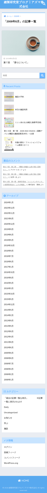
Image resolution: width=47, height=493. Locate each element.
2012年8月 (9, 331)
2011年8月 (9, 342)
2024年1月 (9, 202)
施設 (6, 429)
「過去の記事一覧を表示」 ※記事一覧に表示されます (23, 400)
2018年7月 (9, 256)
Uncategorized (11, 412)
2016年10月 (9, 272)
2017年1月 (9, 267)
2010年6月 (9, 347)
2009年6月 (9, 353)
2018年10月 (9, 245)
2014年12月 (9, 304)
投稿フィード (10, 452)
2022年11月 (9, 213)
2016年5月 (9, 283)
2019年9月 (9, 229)
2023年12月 (9, 208)
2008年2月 (9, 374)
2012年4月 (9, 337)
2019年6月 (9, 235)
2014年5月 (9, 310)
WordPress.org (11, 463)
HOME (23, 480)
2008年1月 (9, 380)
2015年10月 (9, 294)
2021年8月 (9, 219)
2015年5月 (9, 299)
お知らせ (8, 418)
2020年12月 (9, 224)
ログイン (8, 447)
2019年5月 (9, 240)
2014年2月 (9, 315)
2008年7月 (9, 364)
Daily (6, 407)
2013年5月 (9, 326)
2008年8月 (9, 358)
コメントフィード (12, 458)
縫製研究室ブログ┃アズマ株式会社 (24, 4)
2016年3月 (9, 288)
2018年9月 (9, 251)
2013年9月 (9, 321)
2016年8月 (9, 278)
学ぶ (6, 423)
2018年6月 (9, 262)
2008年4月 (9, 369)
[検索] (42, 75)
